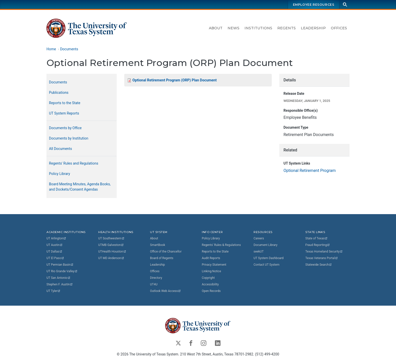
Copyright (208, 278)
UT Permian (60, 264)
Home (51, 49)
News (233, 28)
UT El (55, 258)
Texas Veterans (321, 258)
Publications (58, 93)
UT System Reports (64, 113)
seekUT (259, 251)
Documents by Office (65, 128)
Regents (286, 28)
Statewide (318, 264)
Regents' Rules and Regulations (73, 163)
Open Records (211, 291)
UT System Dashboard (269, 258)
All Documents (60, 149)
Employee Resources (313, 5)
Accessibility (210, 284)
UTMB (111, 245)
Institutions (258, 28)
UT (56, 238)
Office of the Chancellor (166, 251)
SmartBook (157, 245)
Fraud (317, 245)
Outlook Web (165, 291)
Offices (339, 28)
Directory (156, 278)
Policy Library (59, 174)
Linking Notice (211, 271)
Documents (69, 49)
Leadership (313, 28)
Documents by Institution (68, 138)
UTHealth (112, 251)
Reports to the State (64, 103)
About (215, 28)
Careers (259, 238)
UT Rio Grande (62, 271)
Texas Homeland (324, 251)
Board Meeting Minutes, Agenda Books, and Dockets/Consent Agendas (80, 186)
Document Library (265, 245)
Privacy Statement (214, 264)
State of (316, 238)
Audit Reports (211, 258)
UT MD (111, 258)
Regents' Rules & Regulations (221, 245)
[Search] (345, 4)
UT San (58, 278)
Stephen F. (59, 284)
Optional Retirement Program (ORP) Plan (174, 80)
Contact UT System (266, 264)
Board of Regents (161, 258)
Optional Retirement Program (309, 170)
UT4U (153, 284)
